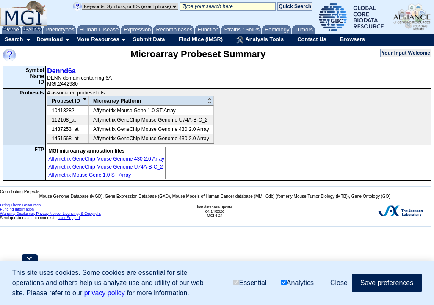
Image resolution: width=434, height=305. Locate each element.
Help (24, 28)
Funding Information (17, 209)
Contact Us (311, 39)
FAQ (37, 28)
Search (14, 39)
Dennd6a (61, 71)
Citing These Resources (20, 205)
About (9, 28)
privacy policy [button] (104, 293)
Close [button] (339, 282)
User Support (69, 218)
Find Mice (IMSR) (200, 39)
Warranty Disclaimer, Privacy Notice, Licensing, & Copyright (50, 213)
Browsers (352, 39)
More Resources (97, 39)
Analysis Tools (260, 40)
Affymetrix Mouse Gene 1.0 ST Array (89, 175)
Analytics (297, 282)
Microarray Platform (117, 101)
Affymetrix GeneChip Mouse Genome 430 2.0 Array (106, 159)
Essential (249, 282)
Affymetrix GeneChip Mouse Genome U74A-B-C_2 (105, 167)
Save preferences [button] (386, 282)
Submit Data (149, 39)
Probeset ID (66, 101)
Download (49, 39)
